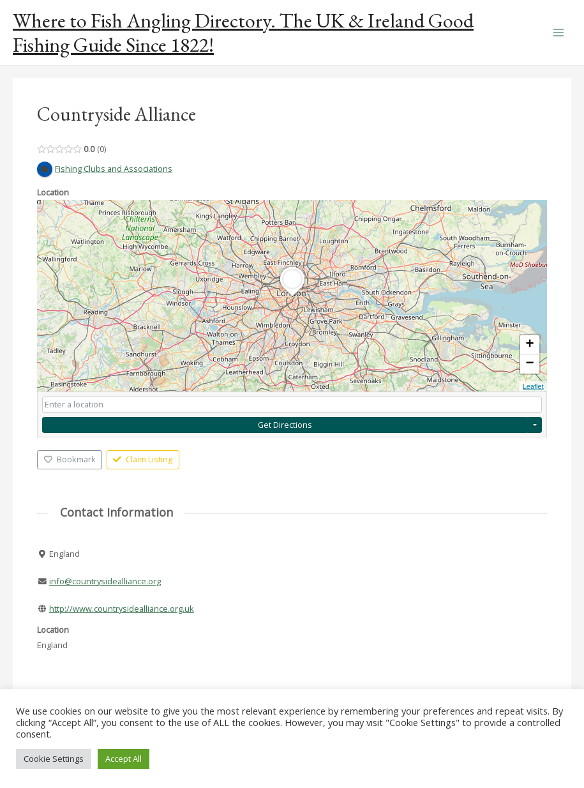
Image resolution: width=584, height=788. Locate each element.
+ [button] (530, 344)
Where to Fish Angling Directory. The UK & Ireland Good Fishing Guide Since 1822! (243, 32)
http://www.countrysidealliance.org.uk (121, 608)
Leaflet (533, 386)
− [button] (530, 364)
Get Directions (285, 424)
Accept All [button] (123, 758)
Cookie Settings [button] (54, 758)
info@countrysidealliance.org (105, 581)
